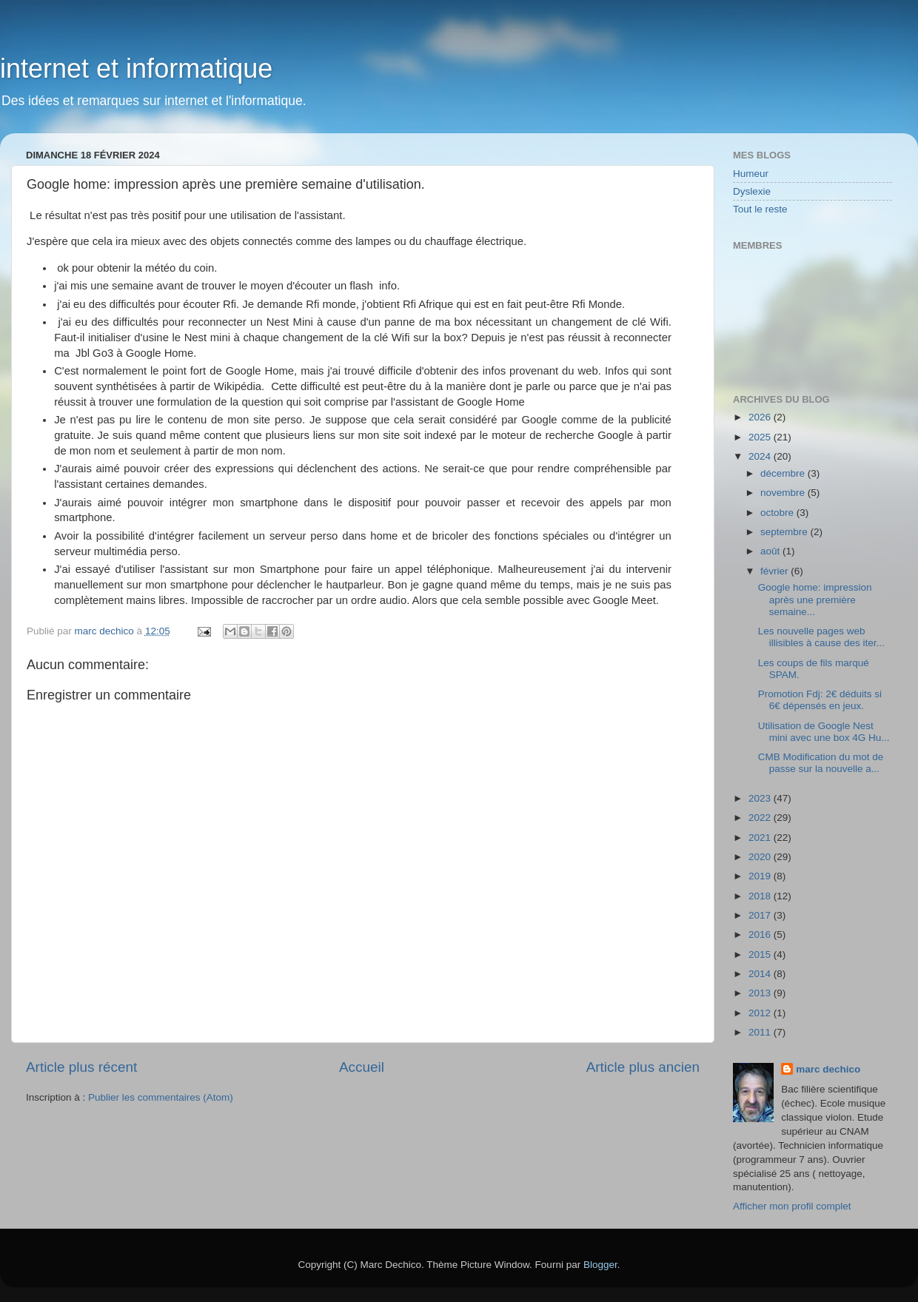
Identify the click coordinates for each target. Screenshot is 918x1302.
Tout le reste (760, 209)
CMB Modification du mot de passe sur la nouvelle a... (821, 762)
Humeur (750, 173)
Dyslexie (752, 191)
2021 (761, 837)
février (775, 571)
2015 (761, 954)
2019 (761, 876)
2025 (761, 437)
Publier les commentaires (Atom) (160, 1097)
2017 (761, 915)
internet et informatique (136, 68)
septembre (785, 531)
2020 (761, 856)
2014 (761, 973)
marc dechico (828, 1069)
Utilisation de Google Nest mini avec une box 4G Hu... (824, 731)
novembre (784, 492)
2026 (761, 417)
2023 (761, 798)
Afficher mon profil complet (792, 1206)
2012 (761, 1013)
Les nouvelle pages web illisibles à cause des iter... (821, 636)
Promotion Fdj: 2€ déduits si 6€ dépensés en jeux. (820, 699)
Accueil (361, 1067)
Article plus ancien (643, 1067)
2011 (761, 1032)
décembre (784, 473)
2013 (761, 993)
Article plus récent (81, 1067)
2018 (761, 896)
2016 (761, 934)
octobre (778, 512)
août (771, 551)
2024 (761, 456)
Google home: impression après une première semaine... (815, 599)
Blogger (600, 1264)
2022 (761, 817)
